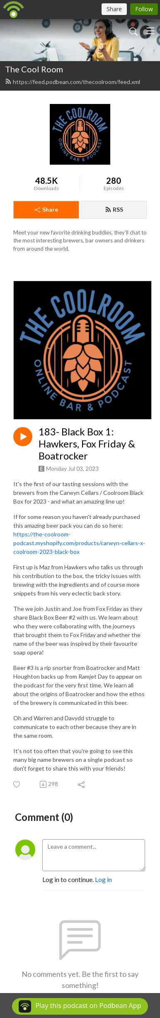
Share (46, 209)
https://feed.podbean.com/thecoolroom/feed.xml (72, 81)
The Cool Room (34, 69)
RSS (114, 209)
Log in (103, 879)
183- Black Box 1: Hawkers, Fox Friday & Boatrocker (87, 444)
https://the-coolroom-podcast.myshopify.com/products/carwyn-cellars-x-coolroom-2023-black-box (79, 543)
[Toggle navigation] (150, 31)
